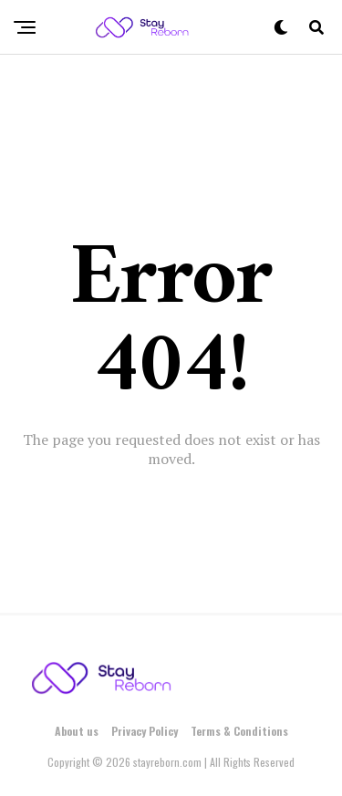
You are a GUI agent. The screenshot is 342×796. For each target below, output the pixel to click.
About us (76, 731)
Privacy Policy (144, 731)
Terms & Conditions (239, 731)
